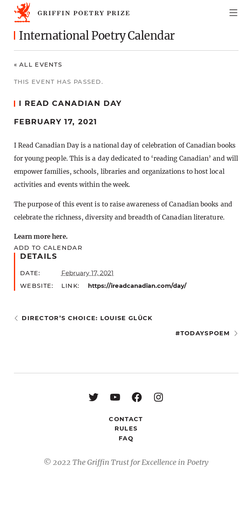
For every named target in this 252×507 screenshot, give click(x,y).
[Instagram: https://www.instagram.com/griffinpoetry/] (158, 397)
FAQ (126, 438)
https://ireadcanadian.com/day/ (137, 285)
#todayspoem (203, 333)
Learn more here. (41, 236)
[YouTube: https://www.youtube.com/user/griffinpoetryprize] (115, 397)
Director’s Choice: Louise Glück (87, 318)
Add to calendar (48, 247)
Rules (126, 428)
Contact (126, 419)
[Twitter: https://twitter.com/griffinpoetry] (93, 397)
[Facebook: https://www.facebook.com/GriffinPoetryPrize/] (137, 397)
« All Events (38, 64)
